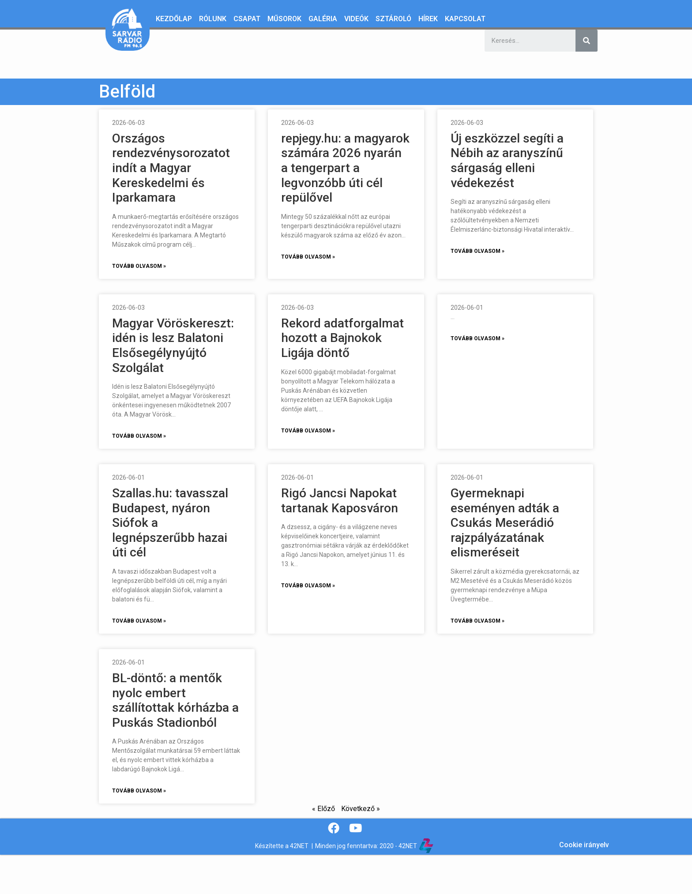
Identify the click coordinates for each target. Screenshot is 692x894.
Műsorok (284, 19)
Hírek (428, 19)
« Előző (323, 808)
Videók (356, 19)
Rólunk (212, 19)
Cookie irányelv (584, 845)
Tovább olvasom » (139, 266)
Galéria (322, 19)
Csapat (246, 19)
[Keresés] (586, 41)
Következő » (360, 808)
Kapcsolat (465, 19)
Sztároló (393, 19)
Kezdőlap (174, 19)
